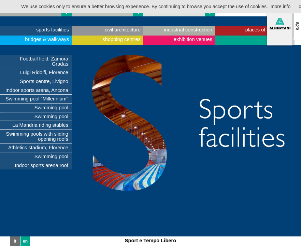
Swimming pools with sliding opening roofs (37, 136)
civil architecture (123, 29)
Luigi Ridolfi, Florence (44, 72)
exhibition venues (193, 39)
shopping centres (121, 39)
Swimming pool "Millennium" (36, 98)
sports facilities (52, 29)
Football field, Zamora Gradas (44, 61)
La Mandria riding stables (40, 125)
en (25, 241)
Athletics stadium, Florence (38, 147)
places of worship (264, 29)
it (15, 241)
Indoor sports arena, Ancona (36, 90)
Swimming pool (51, 107)
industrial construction (188, 29)
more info (280, 6)
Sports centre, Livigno (44, 81)
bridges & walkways (47, 39)
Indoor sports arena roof (41, 165)
